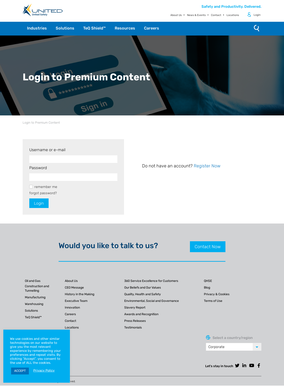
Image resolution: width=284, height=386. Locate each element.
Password (38, 167)
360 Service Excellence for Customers (151, 281)
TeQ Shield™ (33, 317)
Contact (216, 15)
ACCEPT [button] (20, 371)
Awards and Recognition (141, 314)
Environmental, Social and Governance (151, 301)
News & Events (196, 15)
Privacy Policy (44, 370)
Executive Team (76, 301)
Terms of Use (213, 301)
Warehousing (34, 304)
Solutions (31, 311)
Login (257, 14)
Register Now (207, 165)
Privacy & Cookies (216, 294)
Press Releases (135, 321)
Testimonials (133, 328)
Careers (70, 314)
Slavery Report (134, 308)
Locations (233, 15)
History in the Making (79, 294)
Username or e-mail (47, 149)
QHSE (208, 281)
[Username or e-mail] (73, 159)
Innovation (72, 308)
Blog (207, 288)
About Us (176, 15)
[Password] (73, 177)
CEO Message (74, 288)
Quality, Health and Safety (142, 294)
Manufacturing (35, 297)
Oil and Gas (32, 281)
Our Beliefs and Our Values (142, 288)
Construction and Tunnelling (37, 289)
